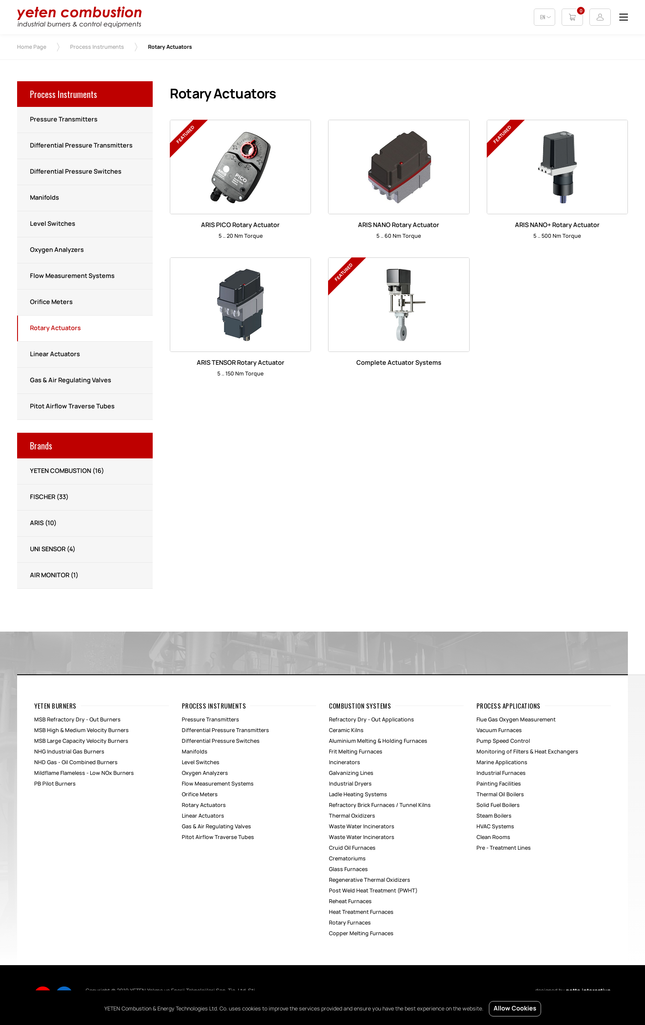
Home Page (31, 47)
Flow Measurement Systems (72, 276)
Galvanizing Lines (351, 773)
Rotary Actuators (55, 328)
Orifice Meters (51, 302)
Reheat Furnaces (350, 901)
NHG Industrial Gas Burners (69, 751)
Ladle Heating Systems (358, 794)
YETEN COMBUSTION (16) (67, 471)
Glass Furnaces (348, 869)
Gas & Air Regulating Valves (70, 381)
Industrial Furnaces (501, 773)
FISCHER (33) (49, 497)
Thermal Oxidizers (352, 815)
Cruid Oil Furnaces (352, 848)
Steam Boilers (494, 815)
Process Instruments (97, 47)
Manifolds (44, 198)
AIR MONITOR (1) (54, 576)
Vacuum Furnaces (499, 730)
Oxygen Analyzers (57, 250)
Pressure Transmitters (64, 120)
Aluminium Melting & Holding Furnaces (378, 741)
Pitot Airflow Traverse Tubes (72, 407)
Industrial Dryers (350, 783)
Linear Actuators (55, 354)
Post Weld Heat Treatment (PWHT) (373, 890)
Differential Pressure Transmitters (81, 146)
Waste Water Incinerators (361, 826)
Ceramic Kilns (346, 730)
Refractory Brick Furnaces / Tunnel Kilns (380, 805)
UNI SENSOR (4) (52, 549)
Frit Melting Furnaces (355, 751)
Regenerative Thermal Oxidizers (369, 880)
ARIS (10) (43, 523)
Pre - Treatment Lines (503, 848)
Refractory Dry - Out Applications (371, 719)
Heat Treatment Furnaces (361, 912)
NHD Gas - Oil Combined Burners (76, 762)
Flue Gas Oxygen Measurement (516, 719)
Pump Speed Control (503, 741)
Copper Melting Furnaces (361, 933)
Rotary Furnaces (350, 922)
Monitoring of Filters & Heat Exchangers (527, 751)
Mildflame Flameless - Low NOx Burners (84, 773)
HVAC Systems (495, 826)
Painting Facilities (498, 783)
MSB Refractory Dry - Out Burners (77, 719)
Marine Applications (501, 762)
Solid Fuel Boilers (498, 805)
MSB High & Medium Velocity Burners (81, 730)
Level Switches (52, 224)
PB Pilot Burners (55, 783)
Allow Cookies (515, 1009)
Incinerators (344, 762)
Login (600, 17)
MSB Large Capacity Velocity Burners (81, 741)
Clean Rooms (493, 837)
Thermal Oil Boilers (500, 794)
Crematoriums (347, 858)
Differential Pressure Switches (75, 172)
